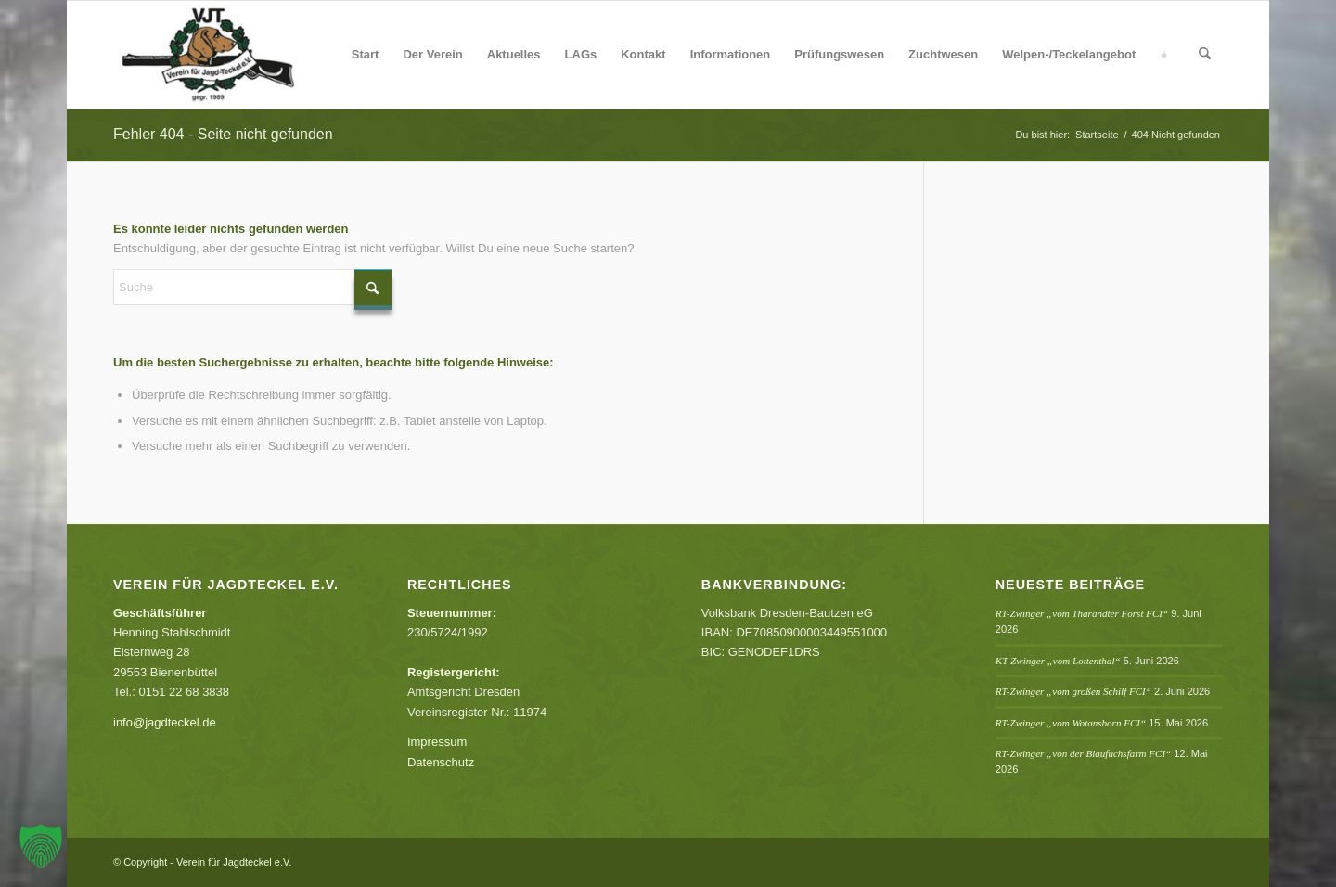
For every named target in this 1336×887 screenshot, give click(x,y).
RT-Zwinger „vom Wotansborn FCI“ (1071, 722)
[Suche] (1205, 55)
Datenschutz (440, 762)
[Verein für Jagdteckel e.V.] (230, 55)
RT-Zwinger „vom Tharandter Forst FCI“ (1082, 613)
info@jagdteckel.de (164, 722)
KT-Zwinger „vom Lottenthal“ (1058, 660)
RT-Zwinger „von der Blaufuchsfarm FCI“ (1083, 753)
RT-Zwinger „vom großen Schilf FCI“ (1073, 691)
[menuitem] (366, 55)
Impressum (437, 742)
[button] (41, 846)
